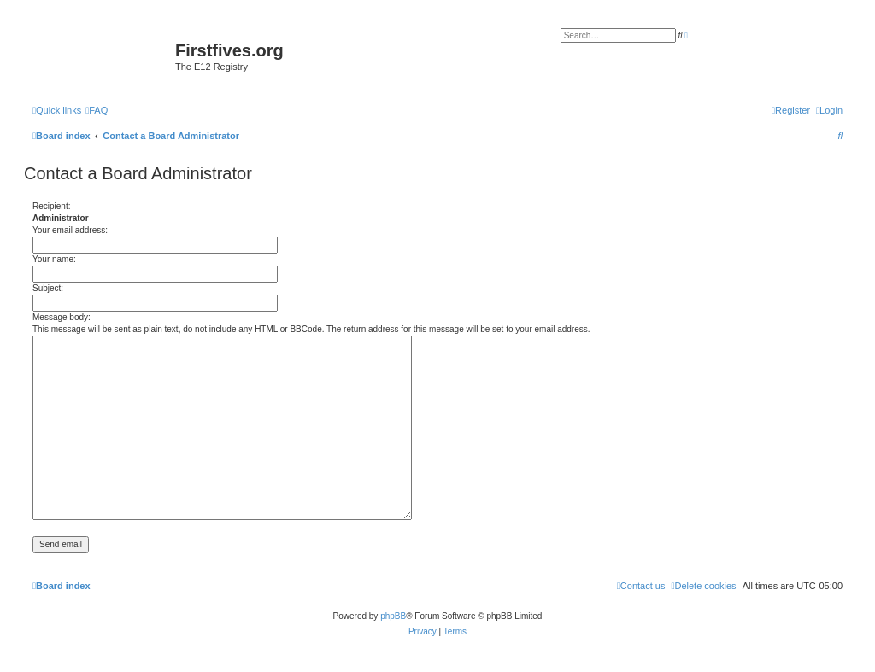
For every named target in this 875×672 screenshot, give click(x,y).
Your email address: (70, 230)
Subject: (47, 288)
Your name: (54, 259)
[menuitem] (96, 110)
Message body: (61, 317)
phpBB (393, 616)
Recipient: (51, 206)
